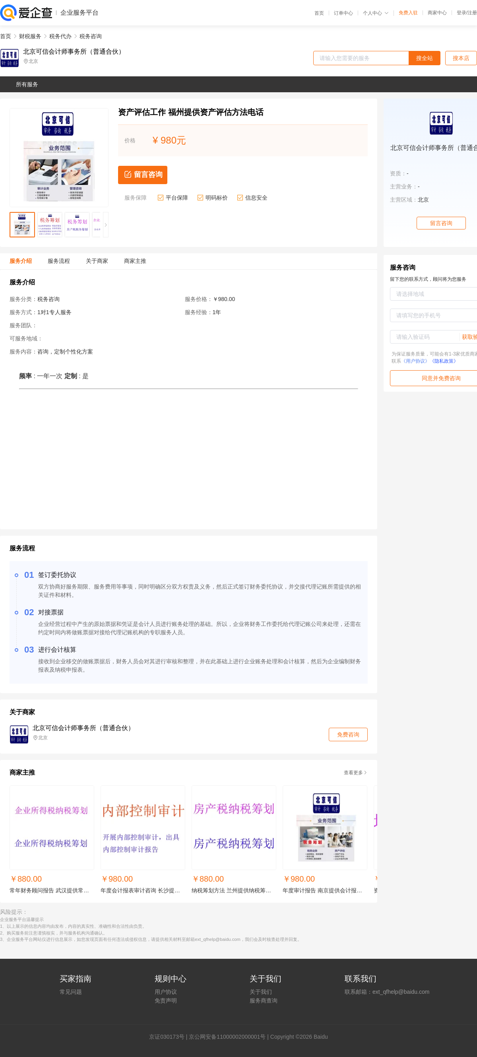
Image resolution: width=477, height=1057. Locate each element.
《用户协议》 (415, 361)
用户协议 (166, 992)
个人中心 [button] (376, 13)
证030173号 (169, 1037)
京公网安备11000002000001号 (227, 1037)
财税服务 (30, 36)
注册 (472, 13)
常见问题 (71, 992)
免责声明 (166, 1000)
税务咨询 (91, 36)
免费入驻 (408, 12)
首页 (319, 13)
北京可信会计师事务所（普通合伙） (74, 52)
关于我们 (261, 992)
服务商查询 (263, 1000)
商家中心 (437, 12)
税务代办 (60, 36)
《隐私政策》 (444, 361)
